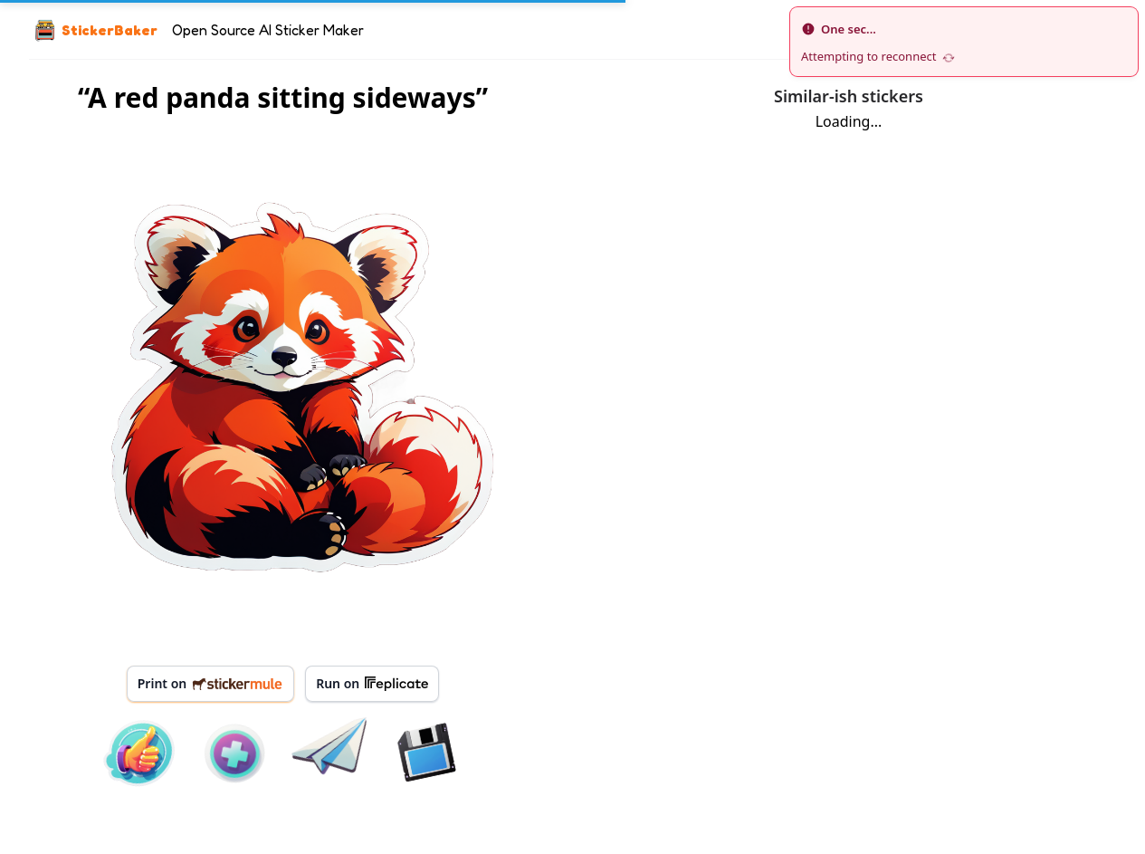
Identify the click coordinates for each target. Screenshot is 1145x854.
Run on (372, 684)
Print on (210, 683)
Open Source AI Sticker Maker (268, 30)
